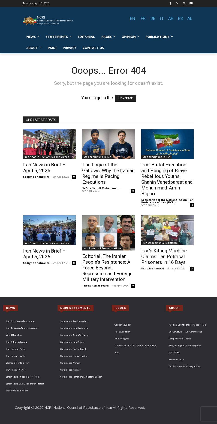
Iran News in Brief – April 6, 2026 (44, 167)
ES (180, 18)
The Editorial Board (95, 285)
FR (143, 18)
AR (170, 18)
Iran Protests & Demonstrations (102, 248)
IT (162, 18)
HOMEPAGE (126, 98)
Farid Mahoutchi (152, 268)
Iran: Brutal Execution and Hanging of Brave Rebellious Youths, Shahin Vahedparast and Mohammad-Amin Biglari (167, 179)
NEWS (10, 308)
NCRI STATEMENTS (75, 308)
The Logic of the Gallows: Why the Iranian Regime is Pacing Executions (108, 173)
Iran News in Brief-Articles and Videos (46, 157)
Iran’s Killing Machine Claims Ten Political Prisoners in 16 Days (164, 256)
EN (132, 18)
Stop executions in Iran (97, 157)
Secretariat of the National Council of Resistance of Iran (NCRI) (167, 201)
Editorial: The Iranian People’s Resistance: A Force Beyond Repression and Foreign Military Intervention (107, 267)
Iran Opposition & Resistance (160, 242)
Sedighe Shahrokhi (36, 176)
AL (189, 18)
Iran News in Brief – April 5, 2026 (44, 253)
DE (153, 18)
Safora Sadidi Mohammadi (100, 188)
